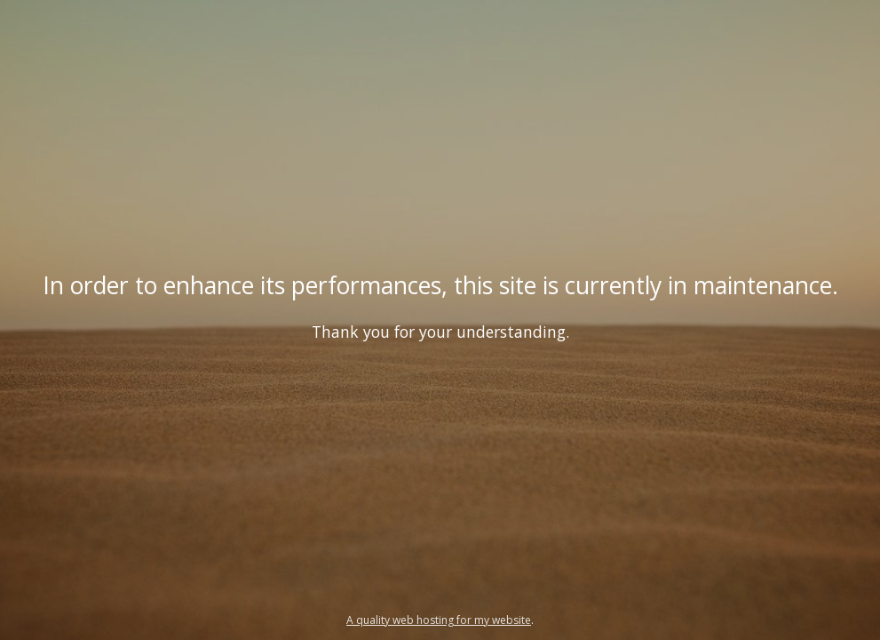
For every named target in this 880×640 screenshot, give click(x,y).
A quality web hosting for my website (438, 620)
